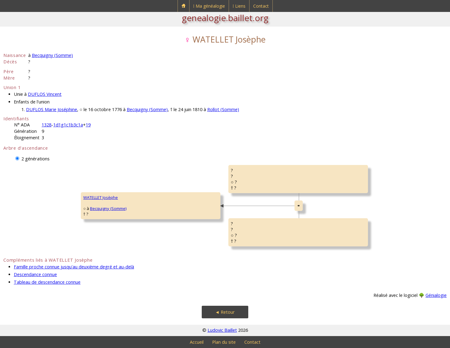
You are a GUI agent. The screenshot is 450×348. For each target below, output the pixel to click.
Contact (261, 6)
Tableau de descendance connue (47, 282)
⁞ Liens (239, 6)
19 (88, 125)
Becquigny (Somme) (52, 55)
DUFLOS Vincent (45, 94)
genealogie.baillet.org (225, 18)
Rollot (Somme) (223, 109)
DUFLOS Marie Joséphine (51, 109)
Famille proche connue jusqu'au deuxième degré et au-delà (74, 267)
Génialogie (436, 295)
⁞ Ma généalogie (209, 6)
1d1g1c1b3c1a (68, 125)
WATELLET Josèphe (100, 197)
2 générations (35, 159)
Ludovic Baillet (222, 330)
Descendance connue (35, 274)
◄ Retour (225, 312)
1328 (46, 125)
